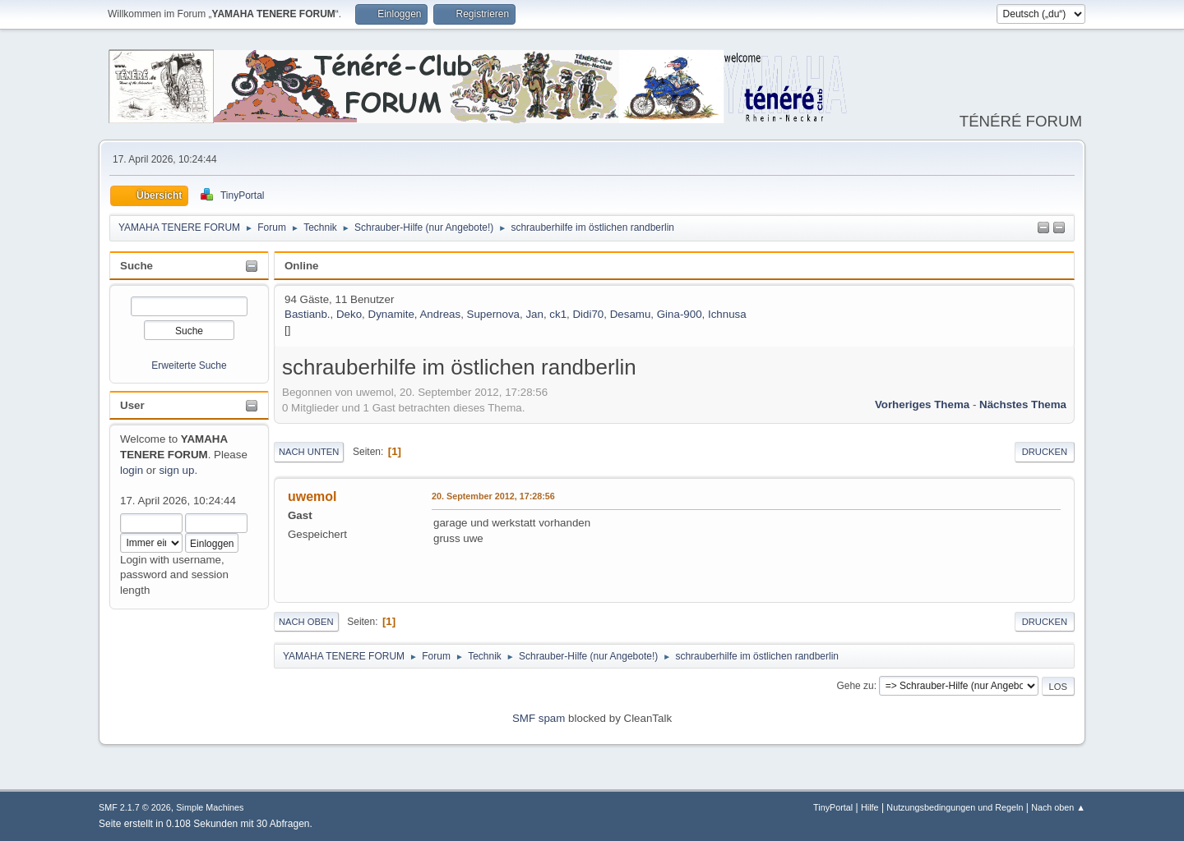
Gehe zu (854, 686)
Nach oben (306, 622)
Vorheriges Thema (922, 404)
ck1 (558, 314)
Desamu (630, 314)
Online (301, 266)
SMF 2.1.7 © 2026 (135, 807)
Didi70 (588, 314)
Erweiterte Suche (188, 365)
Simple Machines (209, 807)
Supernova (493, 314)
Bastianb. (307, 314)
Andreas (439, 314)
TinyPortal (833, 807)
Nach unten (309, 452)
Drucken (1044, 452)
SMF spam (538, 718)
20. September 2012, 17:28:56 (493, 496)
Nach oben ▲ (1058, 807)
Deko (349, 314)
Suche (136, 266)
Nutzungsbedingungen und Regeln (954, 807)
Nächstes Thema (1022, 404)
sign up (176, 470)
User (132, 405)
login (131, 470)
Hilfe (870, 807)
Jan (534, 314)
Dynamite (391, 314)
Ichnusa (727, 314)
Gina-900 (679, 314)
